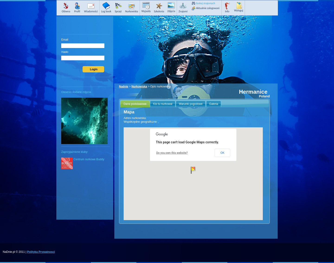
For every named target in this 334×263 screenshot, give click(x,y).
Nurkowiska (139, 86)
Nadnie (123, 86)
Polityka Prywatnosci (41, 251)
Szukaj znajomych (205, 3)
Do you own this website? (172, 152)
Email (64, 39)
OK (222, 152)
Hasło (64, 52)
